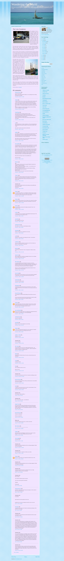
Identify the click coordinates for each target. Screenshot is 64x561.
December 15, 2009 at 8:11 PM (19, 370)
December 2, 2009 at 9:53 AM (19, 245)
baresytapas (17, 506)
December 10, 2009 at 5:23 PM (19, 337)
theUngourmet (17, 285)
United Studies (17, 279)
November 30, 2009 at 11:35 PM (19, 96)
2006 (43, 58)
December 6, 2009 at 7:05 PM (19, 299)
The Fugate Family (45, 126)
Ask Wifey (44, 95)
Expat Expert (43, 72)
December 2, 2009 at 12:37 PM (19, 270)
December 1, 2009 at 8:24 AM (19, 180)
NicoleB (44, 113)
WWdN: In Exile (45, 139)
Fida (15, 366)
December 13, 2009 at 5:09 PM (19, 350)
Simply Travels (17, 404)
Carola (16, 360)
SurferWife (16, 322)
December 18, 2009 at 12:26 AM (19, 376)
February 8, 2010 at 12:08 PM (19, 428)
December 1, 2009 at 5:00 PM (19, 227)
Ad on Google (17, 438)
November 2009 (44, 41)
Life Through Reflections (46, 110)
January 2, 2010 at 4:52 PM (19, 395)
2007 (43, 56)
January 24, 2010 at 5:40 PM (19, 417)
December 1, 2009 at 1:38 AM (19, 129)
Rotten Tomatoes (44, 80)
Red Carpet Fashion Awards (47, 119)
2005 (43, 59)
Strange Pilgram (45, 122)
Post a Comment (16, 552)
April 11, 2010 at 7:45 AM (18, 492)
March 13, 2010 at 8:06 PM (19, 472)
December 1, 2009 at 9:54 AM (19, 188)
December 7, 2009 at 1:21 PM (19, 313)
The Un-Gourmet (45, 129)
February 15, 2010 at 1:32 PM (19, 453)
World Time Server (44, 83)
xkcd (42, 84)
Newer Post (14, 556)
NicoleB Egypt (17, 112)
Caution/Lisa (17, 241)
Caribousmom (45, 100)
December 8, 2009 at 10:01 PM (19, 325)
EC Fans (43, 68)
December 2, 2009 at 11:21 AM (19, 258)
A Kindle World (45, 91)
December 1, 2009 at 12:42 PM (19, 209)
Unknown (16, 191)
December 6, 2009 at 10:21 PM (19, 307)
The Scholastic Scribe (46, 127)
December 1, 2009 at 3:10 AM (19, 140)
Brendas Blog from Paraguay (47, 98)
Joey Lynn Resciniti (18, 310)
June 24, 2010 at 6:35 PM (18, 529)
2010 (43, 38)
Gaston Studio (45, 105)
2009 (43, 40)
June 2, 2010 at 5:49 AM (18, 510)
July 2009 (43, 44)
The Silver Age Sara (18, 488)
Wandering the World (24, 4)
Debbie (16, 353)
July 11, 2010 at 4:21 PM (18, 541)
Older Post (37, 556)
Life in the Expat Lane (46, 108)
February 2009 (44, 51)
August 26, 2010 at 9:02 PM (19, 550)
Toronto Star (43, 81)
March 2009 (44, 50)
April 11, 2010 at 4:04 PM (18, 503)
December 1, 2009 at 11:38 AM (19, 202)
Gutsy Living (17, 273)
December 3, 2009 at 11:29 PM (19, 276)
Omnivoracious (44, 77)
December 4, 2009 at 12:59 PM (19, 282)
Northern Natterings (46, 115)
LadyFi (16, 236)
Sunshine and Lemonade (46, 124)
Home (25, 556)
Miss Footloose (17, 261)
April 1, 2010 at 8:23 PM (18, 485)
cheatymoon (17, 230)
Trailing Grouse (45, 131)
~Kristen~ (16, 175)
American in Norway (46, 93)
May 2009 (43, 47)
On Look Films (17, 143)
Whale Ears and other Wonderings (46, 135)
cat (15, 122)
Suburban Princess (18, 92)
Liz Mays (16, 212)
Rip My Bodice (45, 121)
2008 (43, 55)
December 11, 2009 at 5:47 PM (19, 343)
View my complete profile (45, 34)
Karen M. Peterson (18, 293)
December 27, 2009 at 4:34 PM (19, 389)
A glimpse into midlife (46, 90)
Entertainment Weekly (45, 69)
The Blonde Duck (17, 224)
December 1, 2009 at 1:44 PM (19, 221)
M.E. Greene (17, 346)
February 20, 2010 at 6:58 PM (19, 465)
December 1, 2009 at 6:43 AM (19, 172)
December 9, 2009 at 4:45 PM (19, 331)
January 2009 (44, 53)
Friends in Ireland (44, 73)
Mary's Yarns (43, 76)
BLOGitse (16, 248)
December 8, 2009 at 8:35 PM (19, 319)
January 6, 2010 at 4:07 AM (19, 409)
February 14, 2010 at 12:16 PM (19, 447)
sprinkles (16, 132)
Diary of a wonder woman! (46, 103)
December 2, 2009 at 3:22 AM (19, 238)
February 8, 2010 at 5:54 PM (19, 435)
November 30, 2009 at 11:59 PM (19, 109)
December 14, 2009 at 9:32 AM (19, 357)
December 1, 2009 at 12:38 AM (19, 119)
